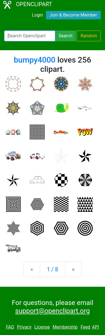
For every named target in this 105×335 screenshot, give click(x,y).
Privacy (24, 327)
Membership (65, 327)
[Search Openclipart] (29, 36)
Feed (85, 327)
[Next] (73, 269)
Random (88, 35)
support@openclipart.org (52, 311)
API (95, 327)
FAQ (10, 327)
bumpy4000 (34, 60)
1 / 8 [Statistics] (52, 269)
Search (65, 35)
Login (37, 15)
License (42, 327)
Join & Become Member (73, 15)
